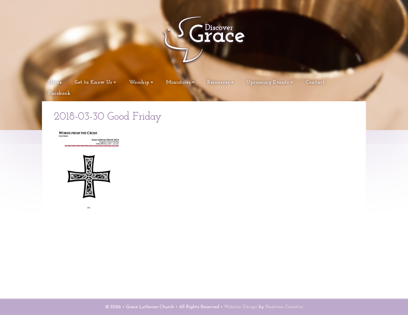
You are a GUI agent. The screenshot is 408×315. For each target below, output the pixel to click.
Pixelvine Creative (284, 307)
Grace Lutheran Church (155, 65)
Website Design (240, 307)
